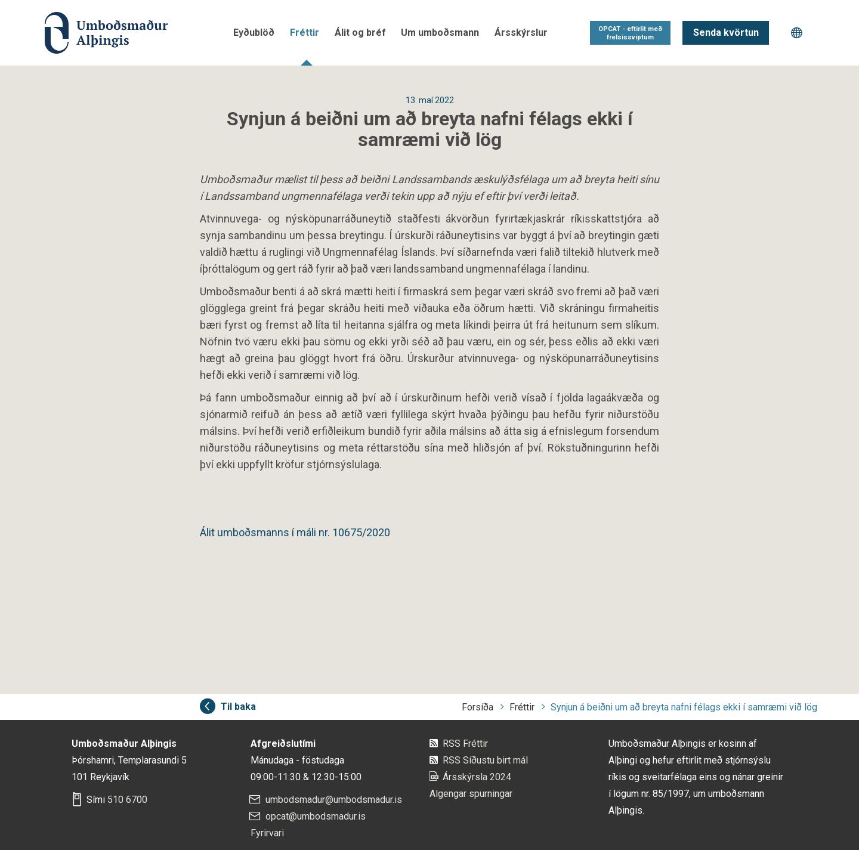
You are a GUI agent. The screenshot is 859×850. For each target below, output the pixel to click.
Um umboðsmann (440, 32)
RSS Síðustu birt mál (485, 760)
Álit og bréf (360, 32)
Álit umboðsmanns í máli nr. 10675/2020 (295, 532)
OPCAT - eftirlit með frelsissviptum (630, 33)
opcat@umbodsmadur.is (315, 816)
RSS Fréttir (465, 743)
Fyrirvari (267, 833)
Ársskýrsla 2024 (477, 777)
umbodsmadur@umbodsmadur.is (333, 799)
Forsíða (477, 707)
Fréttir (304, 32)
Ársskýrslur (521, 32)
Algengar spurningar (471, 793)
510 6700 (127, 799)
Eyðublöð (253, 32)
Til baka (238, 706)
